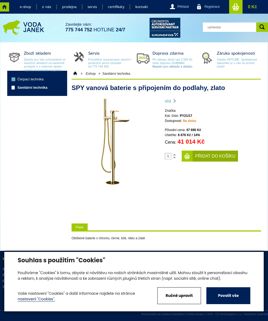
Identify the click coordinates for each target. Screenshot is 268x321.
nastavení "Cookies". (36, 299)
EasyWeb (178, 314)
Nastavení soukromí (256, 314)
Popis (80, 227)
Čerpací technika (30, 79)
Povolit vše (228, 295)
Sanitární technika (32, 87)
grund (165, 28)
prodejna (69, 7)
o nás (46, 7)
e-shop (25, 7)
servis (92, 7)
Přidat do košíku (215, 156)
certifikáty (116, 7)
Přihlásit (183, 7)
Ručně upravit (179, 295)
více (168, 101)
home (4, 7)
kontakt (141, 7)
